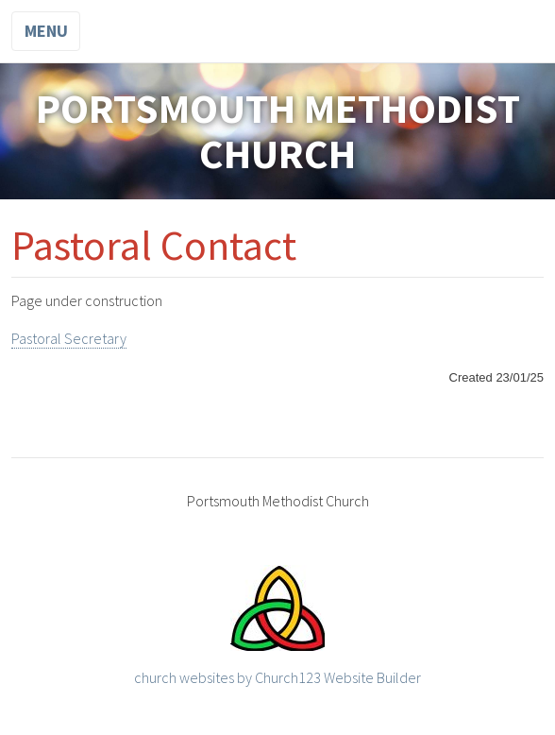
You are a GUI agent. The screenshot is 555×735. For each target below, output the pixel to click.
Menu (46, 31)
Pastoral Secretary (68, 338)
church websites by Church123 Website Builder (277, 677)
